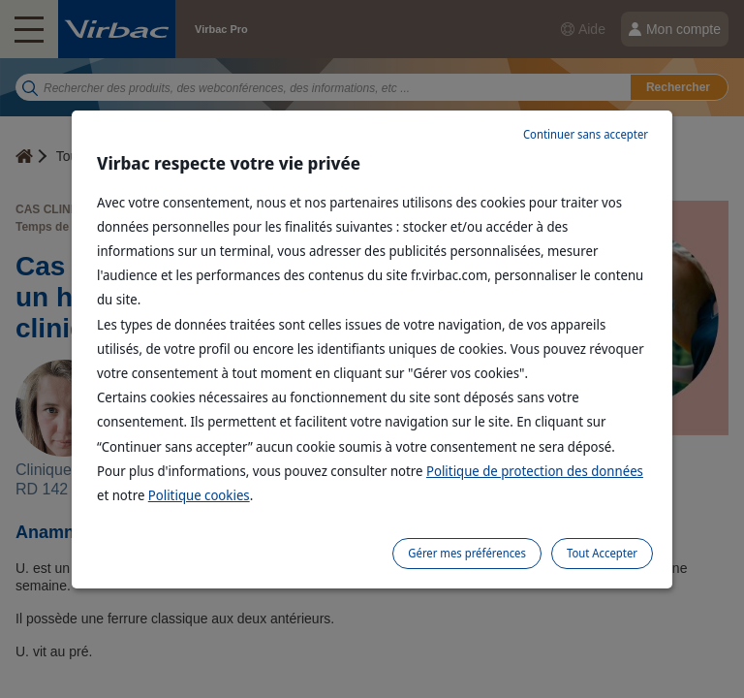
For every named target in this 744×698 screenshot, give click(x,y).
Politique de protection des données (534, 470)
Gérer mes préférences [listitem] (467, 553)
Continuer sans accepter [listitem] (585, 134)
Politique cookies (199, 495)
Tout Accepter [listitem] (602, 553)
